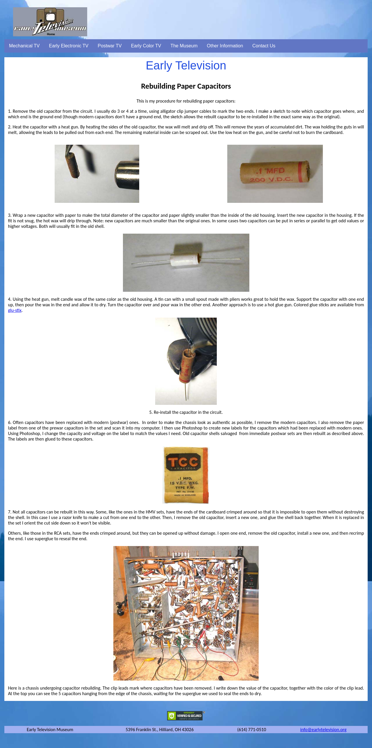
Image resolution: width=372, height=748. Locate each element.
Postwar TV (109, 45)
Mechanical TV (24, 45)
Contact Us (263, 45)
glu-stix (15, 310)
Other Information (225, 45)
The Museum (183, 45)
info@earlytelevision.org (323, 729)
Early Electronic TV (69, 45)
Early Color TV (146, 45)
